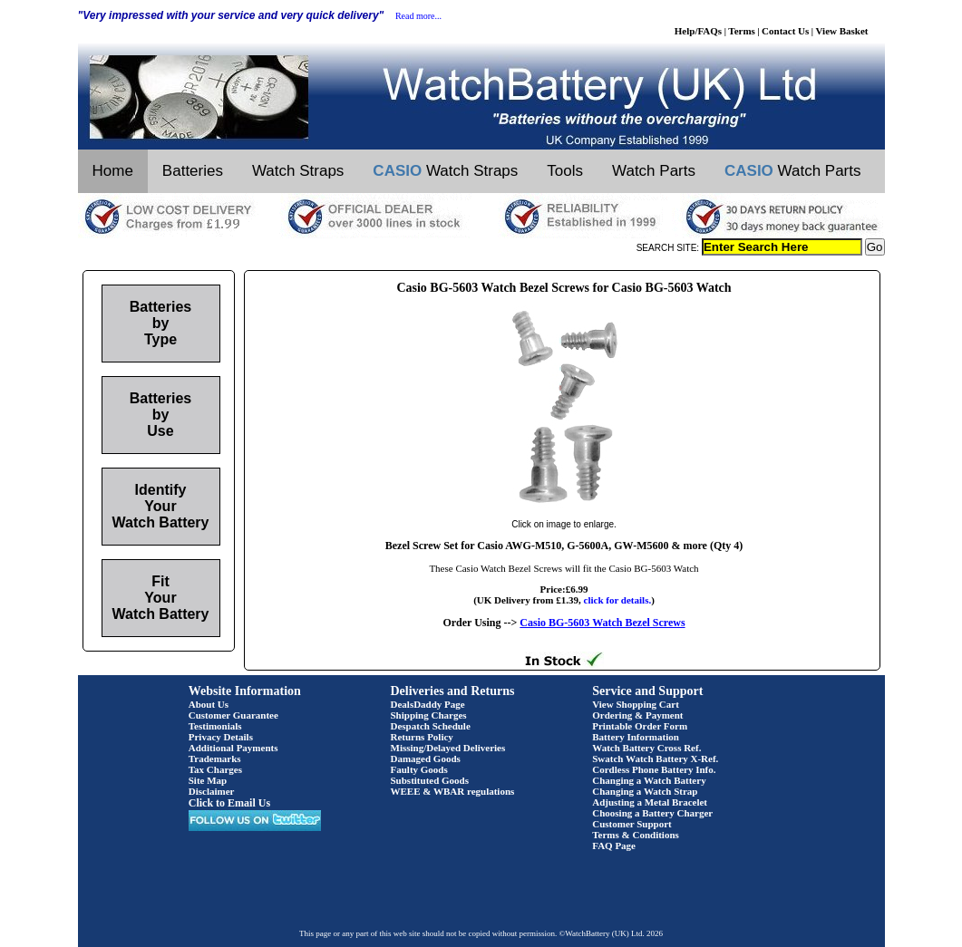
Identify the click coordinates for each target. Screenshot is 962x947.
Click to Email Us (229, 803)
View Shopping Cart (635, 704)
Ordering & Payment (637, 715)
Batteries (192, 170)
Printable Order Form (639, 725)
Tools (565, 170)
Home (112, 170)
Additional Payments (233, 747)
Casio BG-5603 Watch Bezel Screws (602, 622)
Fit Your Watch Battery (160, 598)
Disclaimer (212, 791)
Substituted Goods (430, 780)
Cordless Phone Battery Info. (653, 769)
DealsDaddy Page (428, 704)
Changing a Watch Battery (648, 780)
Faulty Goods (419, 769)
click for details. (618, 599)
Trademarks (215, 758)
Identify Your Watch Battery (160, 506)
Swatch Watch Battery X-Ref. (655, 758)
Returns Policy (422, 736)
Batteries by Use (160, 415)
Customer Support (632, 823)
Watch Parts (653, 170)
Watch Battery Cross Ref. (646, 747)
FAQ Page (614, 845)
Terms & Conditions (635, 834)
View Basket (842, 30)
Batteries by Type (160, 323)
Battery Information (635, 736)
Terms (741, 30)
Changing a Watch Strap (644, 791)
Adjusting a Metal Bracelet (649, 802)
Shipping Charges (429, 715)
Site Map (208, 780)
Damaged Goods (426, 758)
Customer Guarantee (233, 715)
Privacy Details (221, 736)
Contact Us (785, 30)
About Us (208, 704)
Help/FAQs (698, 30)
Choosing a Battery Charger (652, 812)
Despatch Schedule (431, 725)
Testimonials (215, 725)
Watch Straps (298, 170)
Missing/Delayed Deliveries (448, 747)
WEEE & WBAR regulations (453, 791)
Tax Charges (215, 769)
